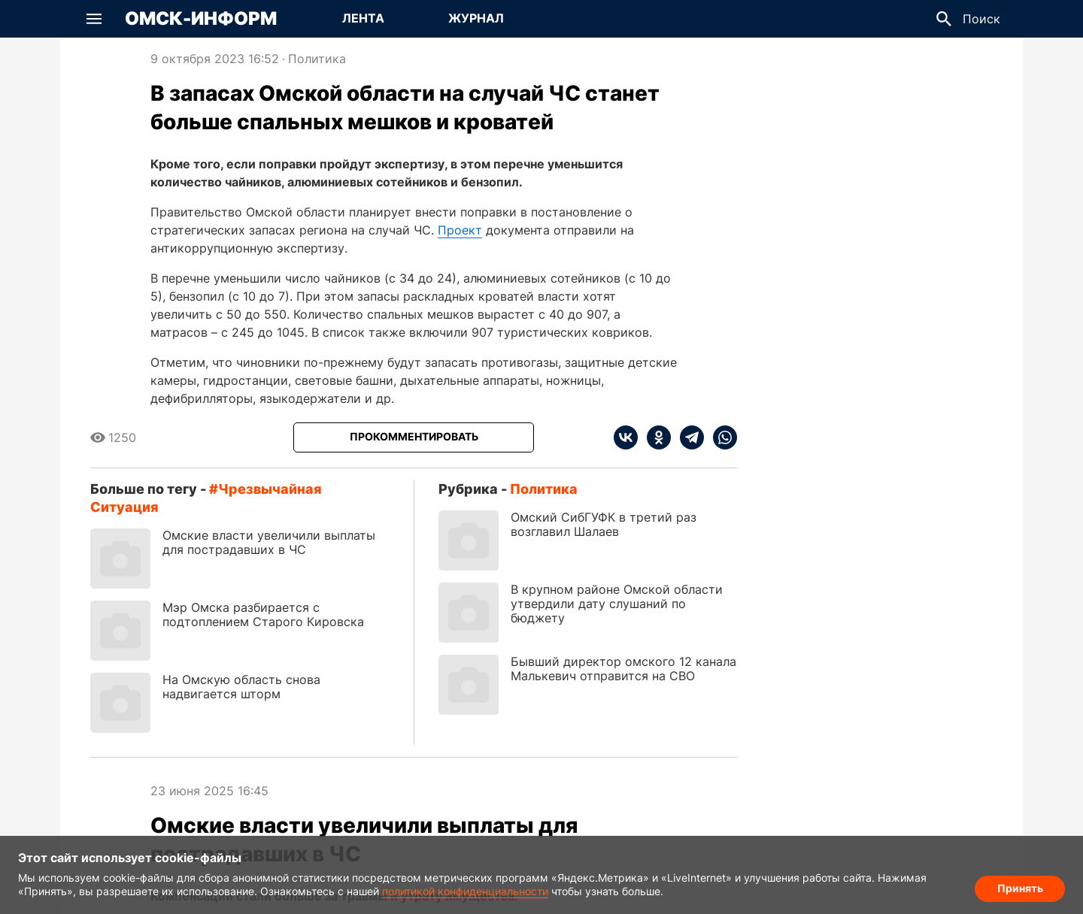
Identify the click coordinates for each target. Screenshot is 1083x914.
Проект (460, 230)
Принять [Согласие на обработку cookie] (1020, 888)
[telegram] (687, 437)
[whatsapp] (720, 437)
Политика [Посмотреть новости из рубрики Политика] (317, 58)
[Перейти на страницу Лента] (363, 19)
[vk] (626, 437)
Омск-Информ (201, 18)
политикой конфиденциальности (465, 891)
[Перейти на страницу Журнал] (476, 19)
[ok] (654, 437)
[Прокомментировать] (413, 437)
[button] (94, 19)
